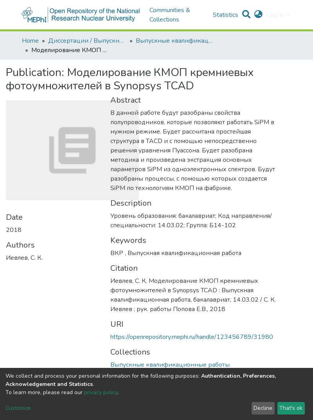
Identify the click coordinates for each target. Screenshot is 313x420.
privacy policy (100, 392)
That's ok (290, 408)
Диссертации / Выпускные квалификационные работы (87, 40)
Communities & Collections (169, 15)
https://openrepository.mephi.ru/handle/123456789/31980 (191, 337)
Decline (263, 408)
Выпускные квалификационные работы (175, 40)
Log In (276, 15)
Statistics (225, 15)
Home (30, 40)
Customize (18, 408)
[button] (258, 15)
